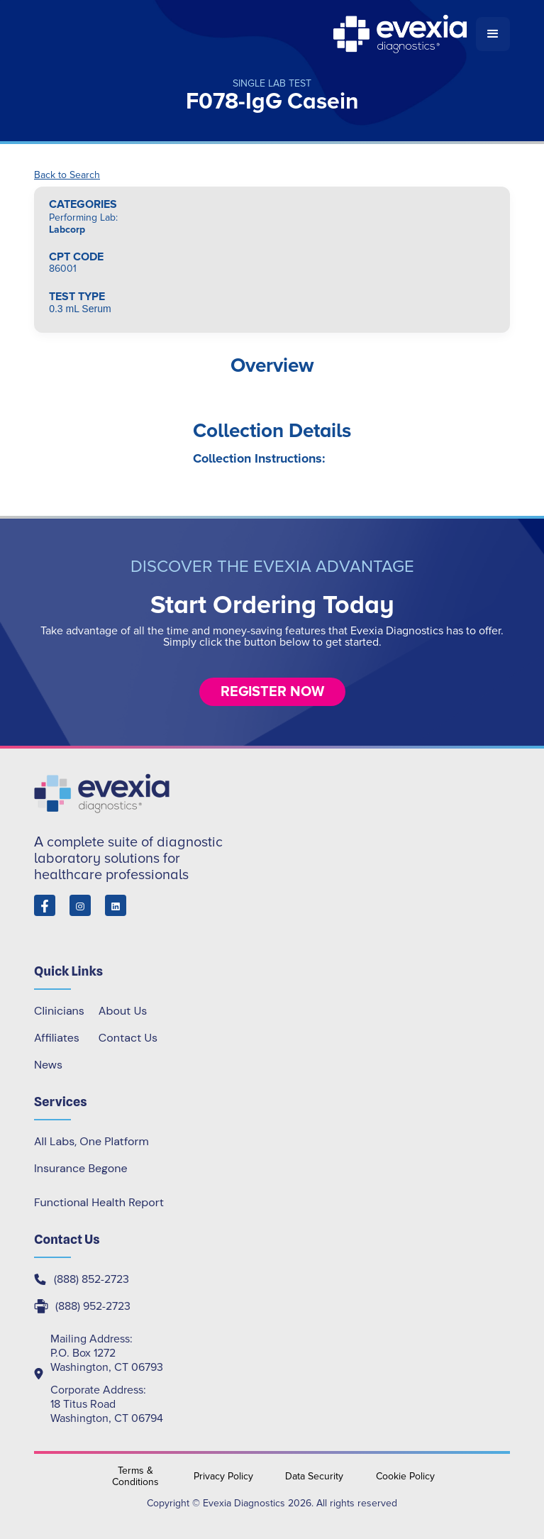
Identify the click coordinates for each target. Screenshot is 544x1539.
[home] (255, 34)
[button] (493, 34)
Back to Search (67, 175)
